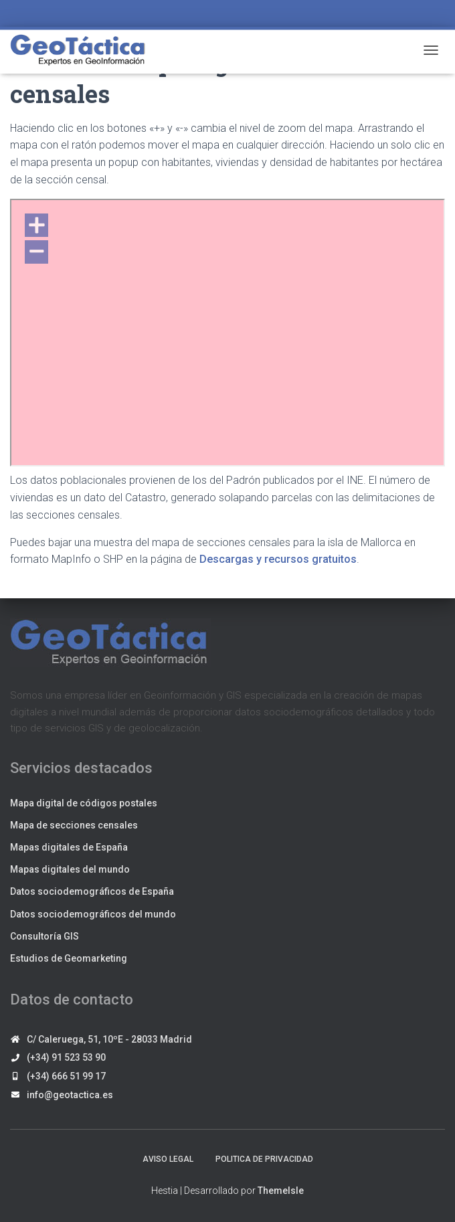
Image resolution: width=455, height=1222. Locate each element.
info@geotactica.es (70, 1094)
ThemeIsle (281, 1190)
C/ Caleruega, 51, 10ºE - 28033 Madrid (109, 1039)
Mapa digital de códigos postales (83, 803)
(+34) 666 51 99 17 (66, 1076)
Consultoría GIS (44, 936)
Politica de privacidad (264, 1159)
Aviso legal (168, 1159)
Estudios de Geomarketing (68, 958)
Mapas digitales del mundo (70, 869)
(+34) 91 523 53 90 (66, 1057)
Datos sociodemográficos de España (92, 891)
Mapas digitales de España (69, 847)
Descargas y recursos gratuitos (278, 559)
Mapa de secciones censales (74, 825)
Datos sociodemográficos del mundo (93, 914)
